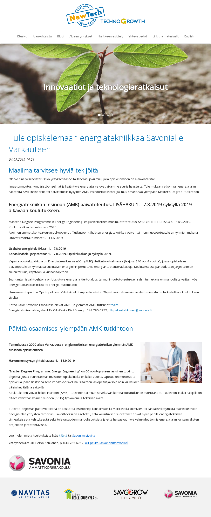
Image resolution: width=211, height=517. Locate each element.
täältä (114, 305)
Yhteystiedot (138, 36)
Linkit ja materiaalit (165, 36)
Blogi (60, 36)
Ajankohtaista (42, 36)
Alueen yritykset (80, 36)
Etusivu (22, 36)
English (189, 36)
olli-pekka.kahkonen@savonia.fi (130, 310)
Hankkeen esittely (110, 36)
